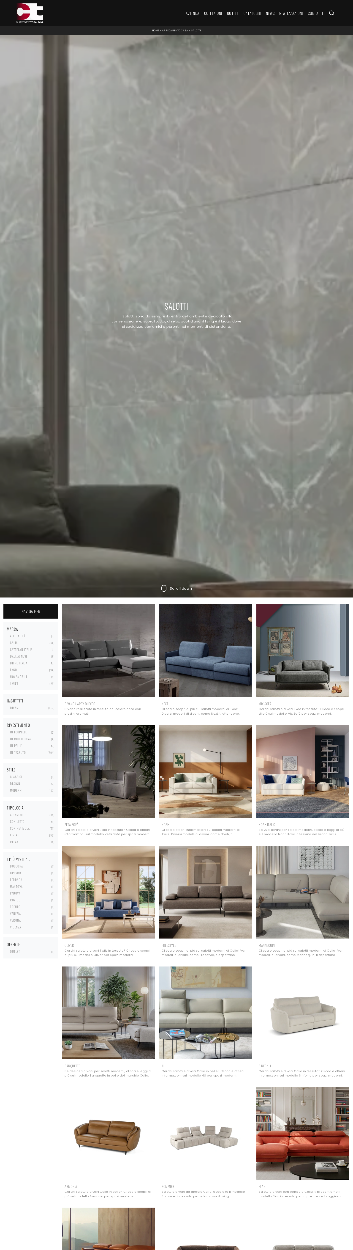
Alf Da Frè (17, 636)
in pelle (16, 745)
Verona (15, 920)
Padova (15, 893)
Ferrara (16, 879)
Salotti (196, 30)
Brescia (16, 873)
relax (14, 842)
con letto (17, 821)
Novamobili (18, 676)
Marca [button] (12, 629)
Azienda (193, 13)
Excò (13, 669)
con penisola (20, 828)
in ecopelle (18, 732)
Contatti (315, 13)
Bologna (16, 866)
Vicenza (15, 927)
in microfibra (20, 739)
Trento (15, 906)
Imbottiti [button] (15, 700)
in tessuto (18, 752)
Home (155, 30)
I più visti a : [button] (18, 859)
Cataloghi (253, 13)
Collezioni (213, 13)
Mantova (16, 886)
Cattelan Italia (21, 649)
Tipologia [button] (15, 807)
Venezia (15, 913)
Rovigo (15, 900)
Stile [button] (11, 769)
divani (14, 707)
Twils (14, 683)
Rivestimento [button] (18, 725)
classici (16, 776)
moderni (16, 790)
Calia (14, 642)
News (270, 13)
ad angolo (18, 814)
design (15, 783)
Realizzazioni (291, 13)
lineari (15, 835)
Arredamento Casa (175, 30)
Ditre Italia (18, 663)
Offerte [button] (13, 944)
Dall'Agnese (19, 656)
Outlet (233, 13)
